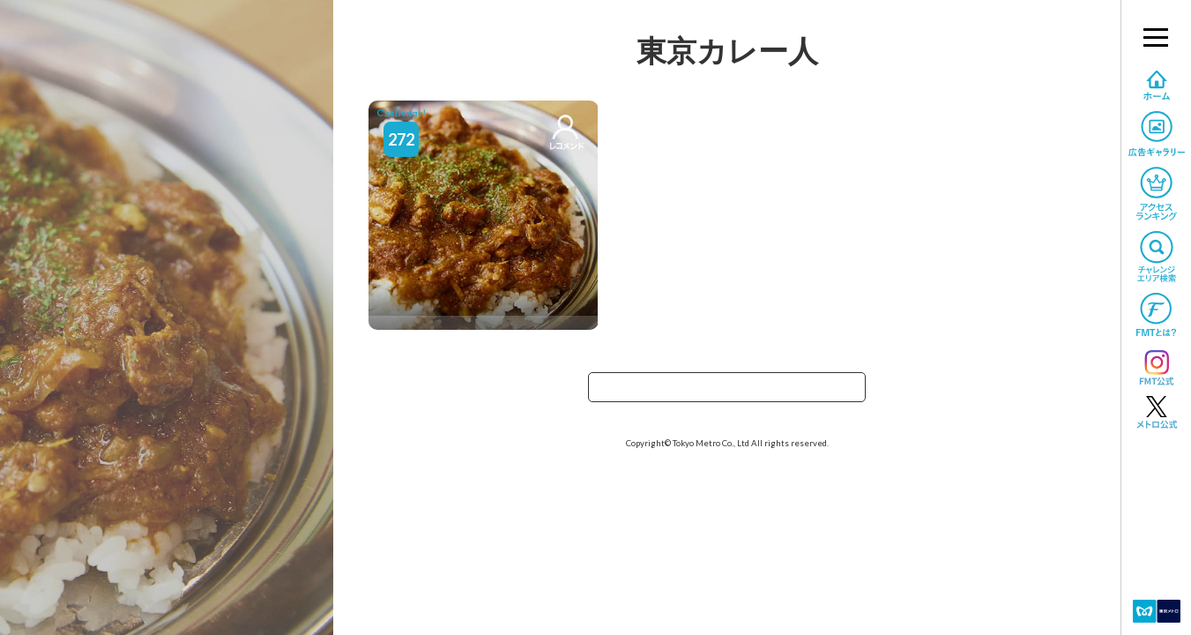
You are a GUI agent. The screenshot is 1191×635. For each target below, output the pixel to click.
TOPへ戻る (727, 392)
